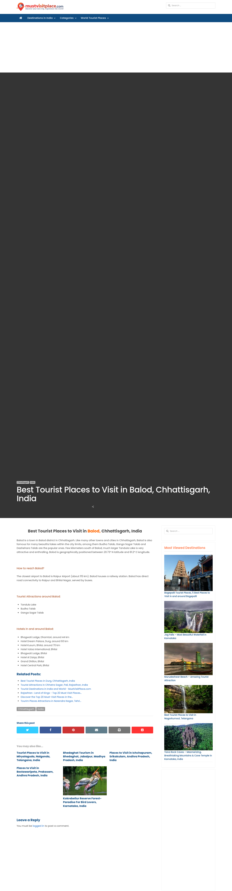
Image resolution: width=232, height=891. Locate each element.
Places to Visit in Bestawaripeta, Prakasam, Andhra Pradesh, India (35, 772)
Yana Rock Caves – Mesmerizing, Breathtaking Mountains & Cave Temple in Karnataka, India (188, 756)
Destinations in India (40, 18)
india (41, 709)
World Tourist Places (93, 18)
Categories (66, 18)
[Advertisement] (116, 47)
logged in (38, 826)
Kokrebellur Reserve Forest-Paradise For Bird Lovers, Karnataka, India (82, 802)
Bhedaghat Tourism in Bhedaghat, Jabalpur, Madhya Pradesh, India (84, 756)
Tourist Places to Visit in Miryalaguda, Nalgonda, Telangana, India (33, 756)
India (32, 482)
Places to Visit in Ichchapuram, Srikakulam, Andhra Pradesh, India (130, 756)
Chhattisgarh (22, 482)
